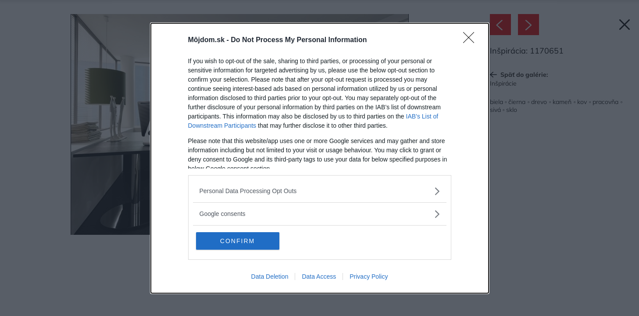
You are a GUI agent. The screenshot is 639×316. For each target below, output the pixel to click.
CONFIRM (237, 240)
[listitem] (320, 191)
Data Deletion (270, 276)
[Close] (471, 40)
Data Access (319, 276)
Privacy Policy (369, 276)
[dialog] (320, 158)
